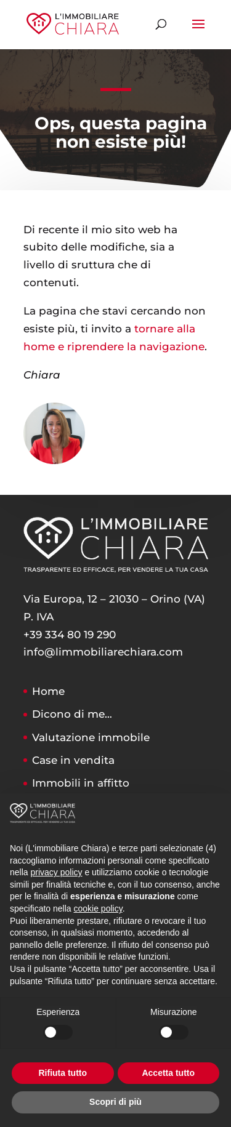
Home (48, 691)
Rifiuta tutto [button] (62, 1073)
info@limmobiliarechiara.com (103, 652)
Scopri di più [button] (115, 1102)
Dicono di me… (72, 714)
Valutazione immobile (91, 737)
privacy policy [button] (56, 872)
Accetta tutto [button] (168, 1073)
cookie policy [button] (98, 908)
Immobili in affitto (80, 783)
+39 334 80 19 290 (69, 634)
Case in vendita (73, 760)
